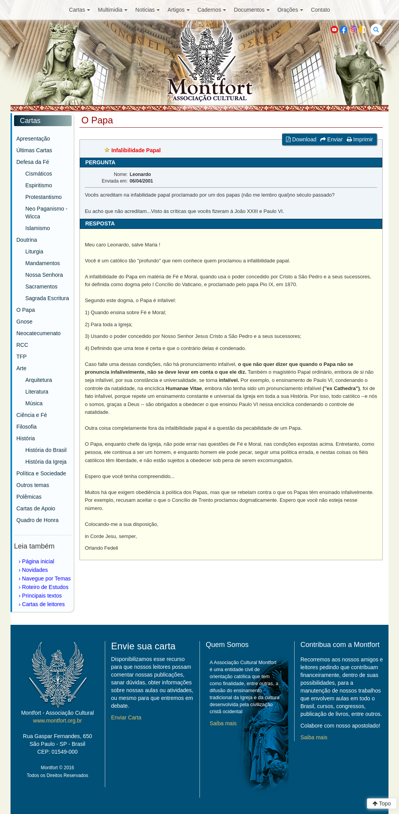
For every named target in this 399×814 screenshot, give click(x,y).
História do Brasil (46, 450)
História (25, 438)
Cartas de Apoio (35, 508)
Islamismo (37, 228)
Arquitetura (38, 380)
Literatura (36, 392)
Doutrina (26, 240)
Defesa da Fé (32, 162)
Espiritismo (38, 185)
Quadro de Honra (37, 520)
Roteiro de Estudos (45, 587)
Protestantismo (43, 197)
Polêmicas (29, 497)
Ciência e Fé (31, 415)
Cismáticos (38, 174)
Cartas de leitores (43, 604)
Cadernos (212, 10)
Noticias (147, 10)
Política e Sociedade (41, 473)
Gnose (24, 321)
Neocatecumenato (38, 333)
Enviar (331, 139)
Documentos (252, 10)
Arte (21, 368)
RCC (22, 345)
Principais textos (42, 595)
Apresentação (33, 138)
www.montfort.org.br (57, 720)
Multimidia (112, 10)
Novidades (35, 570)
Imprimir (360, 139)
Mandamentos (42, 263)
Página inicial (38, 561)
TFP (21, 356)
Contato (320, 10)
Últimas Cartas (34, 150)
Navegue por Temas (46, 578)
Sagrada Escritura (47, 298)
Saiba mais (223, 723)
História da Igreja (46, 462)
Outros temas (32, 485)
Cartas (79, 10)
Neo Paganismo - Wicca (46, 213)
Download (301, 139)
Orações (290, 10)
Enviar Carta (126, 717)
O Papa (25, 310)
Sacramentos (41, 286)
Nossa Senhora (44, 275)
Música (33, 403)
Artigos (179, 10)
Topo (382, 803)
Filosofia (26, 427)
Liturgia (34, 251)
